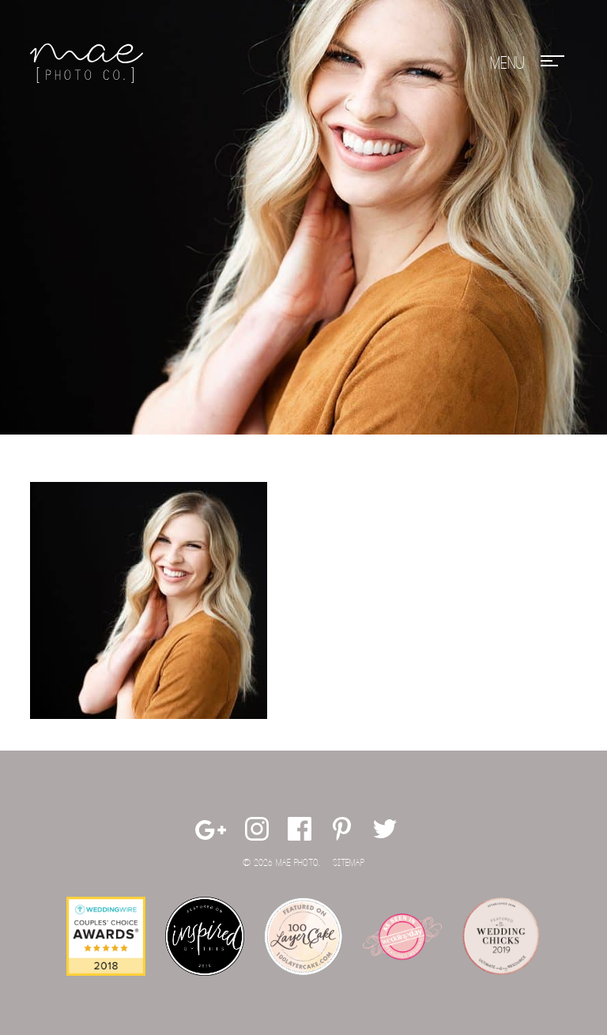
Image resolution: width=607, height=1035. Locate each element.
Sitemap (348, 863)
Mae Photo (89, 63)
